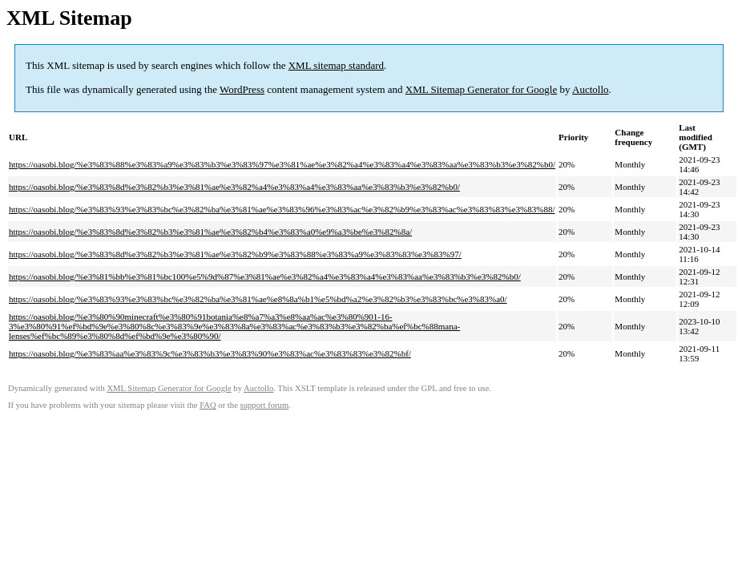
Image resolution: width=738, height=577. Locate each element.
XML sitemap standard (336, 65)
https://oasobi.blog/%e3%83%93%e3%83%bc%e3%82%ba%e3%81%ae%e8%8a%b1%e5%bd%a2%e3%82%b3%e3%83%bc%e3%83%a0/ (258, 299)
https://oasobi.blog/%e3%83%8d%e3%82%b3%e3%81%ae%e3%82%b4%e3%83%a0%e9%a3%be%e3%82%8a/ (210, 231)
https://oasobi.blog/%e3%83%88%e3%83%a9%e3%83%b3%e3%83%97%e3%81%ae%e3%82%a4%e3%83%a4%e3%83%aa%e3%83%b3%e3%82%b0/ (282, 164)
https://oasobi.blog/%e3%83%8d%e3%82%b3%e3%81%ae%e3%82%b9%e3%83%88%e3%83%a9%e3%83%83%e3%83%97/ (235, 254)
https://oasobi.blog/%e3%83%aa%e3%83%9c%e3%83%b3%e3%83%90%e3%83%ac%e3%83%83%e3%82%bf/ (210, 353)
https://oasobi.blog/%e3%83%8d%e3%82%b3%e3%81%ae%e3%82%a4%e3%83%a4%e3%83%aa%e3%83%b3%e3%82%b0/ (234, 187)
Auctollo (590, 89)
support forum (264, 405)
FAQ (208, 405)
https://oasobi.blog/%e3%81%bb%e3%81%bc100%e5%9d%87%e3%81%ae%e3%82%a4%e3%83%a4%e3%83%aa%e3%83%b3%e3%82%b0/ (265, 276)
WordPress (242, 89)
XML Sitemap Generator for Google (481, 89)
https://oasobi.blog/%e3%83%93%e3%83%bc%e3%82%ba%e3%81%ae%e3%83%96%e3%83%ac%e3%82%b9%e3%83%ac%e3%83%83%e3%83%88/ (282, 209)
